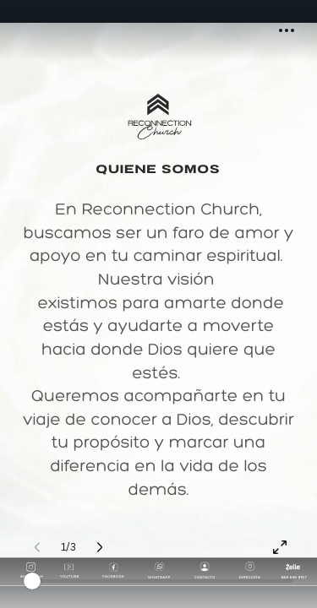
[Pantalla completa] (279, 547)
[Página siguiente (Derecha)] (99, 547)
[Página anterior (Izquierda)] (37, 547)
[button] (286, 30)
